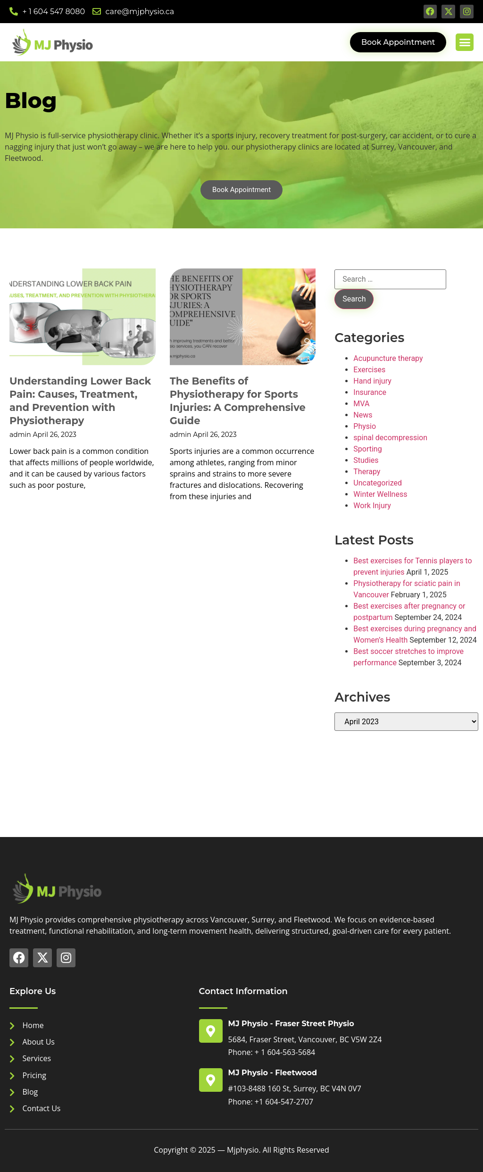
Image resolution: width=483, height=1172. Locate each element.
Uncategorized (377, 482)
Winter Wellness (380, 494)
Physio (364, 426)
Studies (365, 460)
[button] (465, 42)
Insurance (369, 392)
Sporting (367, 448)
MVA (361, 403)
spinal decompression (390, 437)
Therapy (366, 471)
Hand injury (372, 381)
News (362, 414)
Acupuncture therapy (388, 358)
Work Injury (372, 505)
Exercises (369, 369)
